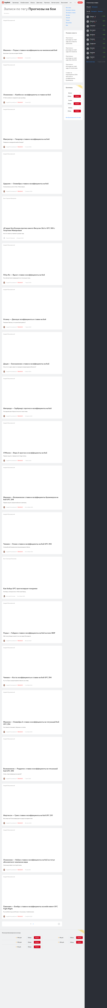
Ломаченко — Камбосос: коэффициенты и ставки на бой (27, 95)
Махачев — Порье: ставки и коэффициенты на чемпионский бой (31, 50)
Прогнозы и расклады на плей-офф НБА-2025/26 (71, 58)
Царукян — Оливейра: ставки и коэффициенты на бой (26, 184)
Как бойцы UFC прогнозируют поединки (21, 589)
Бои (67, 25)
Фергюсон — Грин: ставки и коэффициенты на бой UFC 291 (28, 816)
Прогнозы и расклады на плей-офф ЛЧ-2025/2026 (71, 66)
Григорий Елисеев (11, 597)
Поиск (75, 2)
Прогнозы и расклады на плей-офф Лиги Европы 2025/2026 (71, 40)
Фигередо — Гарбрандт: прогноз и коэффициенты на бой (28, 409)
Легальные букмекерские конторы (11, 934)
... (71, 2)
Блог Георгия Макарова (10, 199)
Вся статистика (90, 61)
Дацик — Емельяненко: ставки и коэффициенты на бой (27, 364)
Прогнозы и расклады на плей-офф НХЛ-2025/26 (71, 49)
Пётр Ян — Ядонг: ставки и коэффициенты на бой (24, 275)
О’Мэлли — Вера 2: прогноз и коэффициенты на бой (26, 453)
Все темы (68, 7)
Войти (80, 2)
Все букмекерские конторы (73, 117)
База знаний (64, 2)
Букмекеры (16, 2)
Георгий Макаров (11, 238)
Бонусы (33, 2)
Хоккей (68, 17)
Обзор (69, 96)
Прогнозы (47, 2)
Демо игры (39, 2)
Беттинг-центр (55, 2)
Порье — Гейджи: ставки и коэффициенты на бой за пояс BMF (30, 634)
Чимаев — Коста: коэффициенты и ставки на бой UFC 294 (28, 678)
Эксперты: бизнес (70, 10)
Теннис (68, 20)
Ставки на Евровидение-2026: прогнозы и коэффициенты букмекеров (72, 76)
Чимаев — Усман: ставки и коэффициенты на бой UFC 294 (28, 545)
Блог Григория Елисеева (10, 560)
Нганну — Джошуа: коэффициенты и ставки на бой (25, 320)
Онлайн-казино (25, 2)
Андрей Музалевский (9, 21)
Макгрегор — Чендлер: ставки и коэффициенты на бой (27, 139)
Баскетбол (69, 22)
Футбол (68, 15)
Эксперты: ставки (70, 12)
